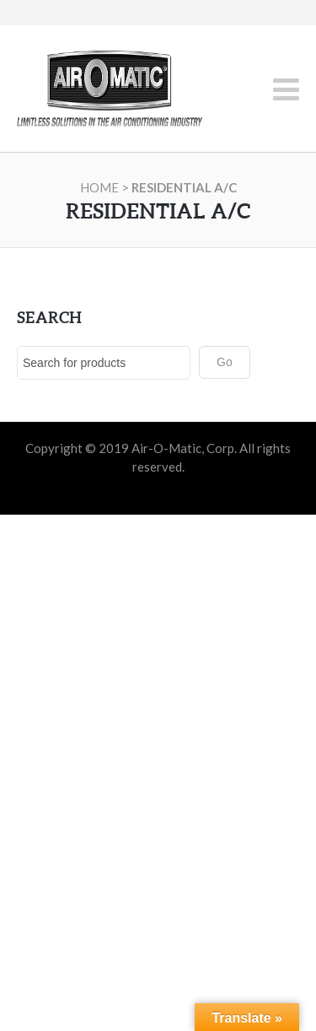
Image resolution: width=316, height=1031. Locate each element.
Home (99, 187)
